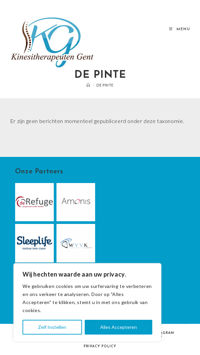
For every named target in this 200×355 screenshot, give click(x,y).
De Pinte (105, 85)
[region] (87, 302)
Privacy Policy (100, 346)
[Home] (88, 85)
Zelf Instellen (52, 327)
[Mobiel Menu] (179, 29)
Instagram (162, 333)
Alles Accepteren (118, 327)
